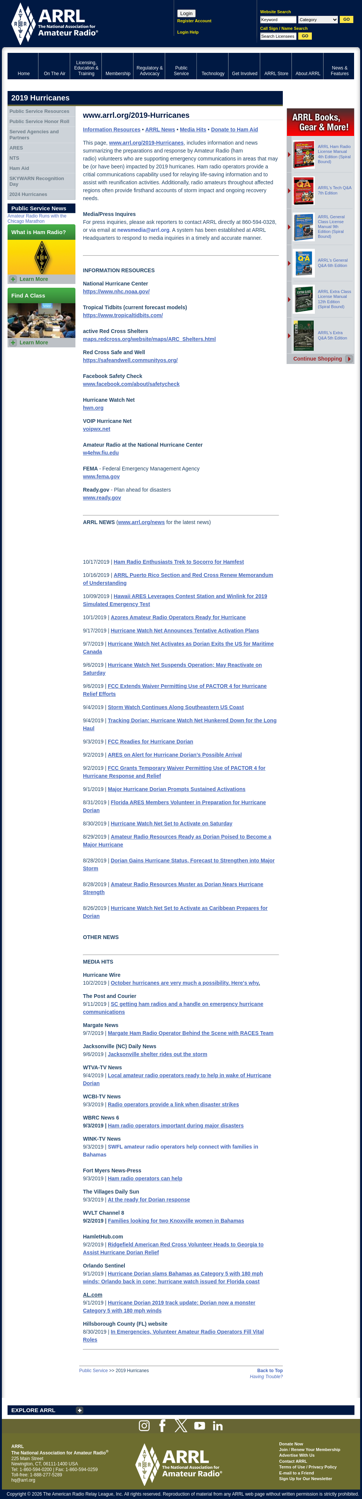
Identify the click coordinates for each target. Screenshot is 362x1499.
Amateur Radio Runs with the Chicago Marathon (37, 218)
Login (186, 13)
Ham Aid (19, 168)
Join (283, 1449)
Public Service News (38, 208)
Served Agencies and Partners (34, 134)
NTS (14, 158)
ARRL (81, 23)
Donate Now (291, 1444)
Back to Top (270, 1370)
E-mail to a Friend (296, 1473)
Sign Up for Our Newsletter (305, 1478)
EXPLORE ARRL (33, 1410)
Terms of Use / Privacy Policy (308, 1467)
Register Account (194, 21)
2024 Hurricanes (28, 194)
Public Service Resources (39, 111)
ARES (16, 148)
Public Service (93, 1370)
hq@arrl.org (23, 1480)
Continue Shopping (317, 359)
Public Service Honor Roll (39, 121)
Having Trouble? (266, 1376)
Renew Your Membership (315, 1449)
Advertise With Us (296, 1455)
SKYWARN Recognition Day (36, 181)
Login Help (188, 32)
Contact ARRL (293, 1461)
